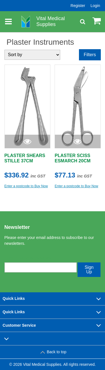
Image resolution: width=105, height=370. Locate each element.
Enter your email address (27, 257)
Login (95, 5)
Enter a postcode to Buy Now (26, 186)
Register (78, 5)
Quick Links (52, 299)
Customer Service (52, 325)
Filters (90, 54)
